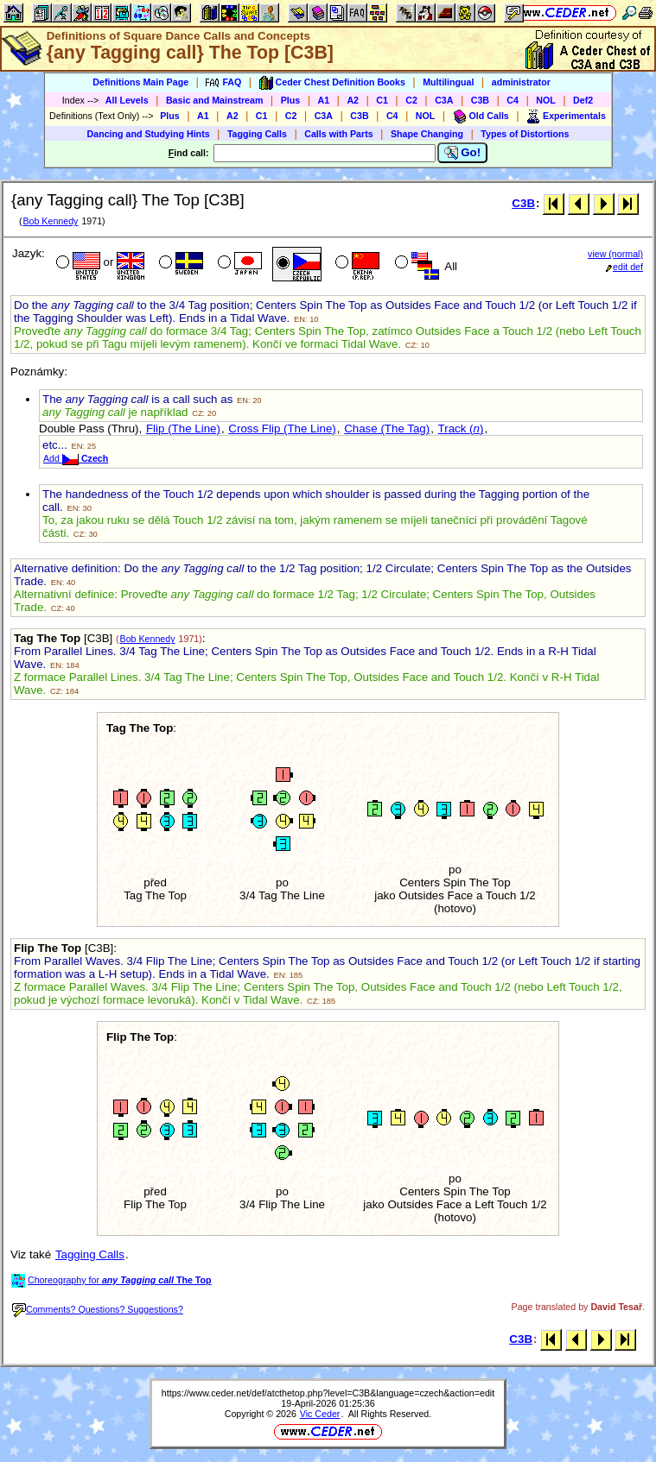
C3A (444, 100)
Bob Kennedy (50, 221)
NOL (546, 100)
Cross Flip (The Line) (281, 428)
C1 (382, 100)
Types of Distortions (525, 134)
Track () (461, 428)
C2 (411, 100)
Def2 (583, 100)
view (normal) (615, 254)
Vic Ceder (320, 1413)
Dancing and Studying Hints (148, 134)
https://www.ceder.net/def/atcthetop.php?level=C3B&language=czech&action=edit (328, 1393)
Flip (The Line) (183, 428)
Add (75, 458)
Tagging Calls (257, 134)
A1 (324, 100)
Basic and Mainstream (215, 100)
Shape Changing (427, 134)
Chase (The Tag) (387, 428)
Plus (291, 100)
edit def (624, 267)
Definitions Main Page (140, 82)
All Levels (127, 100)
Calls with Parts (338, 134)
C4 (512, 100)
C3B (480, 100)
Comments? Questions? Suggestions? (97, 1309)
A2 (353, 100)
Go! (462, 153)
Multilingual (448, 82)
